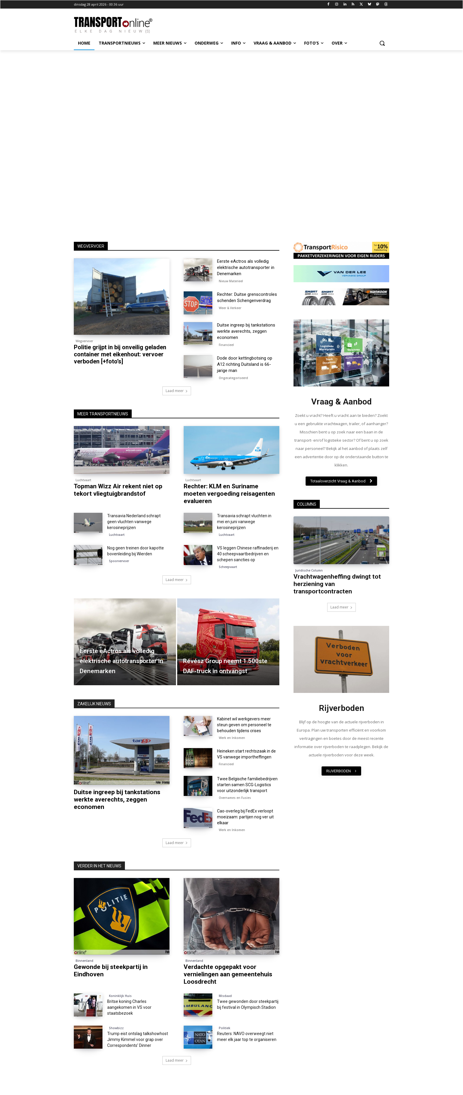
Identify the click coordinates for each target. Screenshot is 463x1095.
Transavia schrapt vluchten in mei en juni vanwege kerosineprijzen (244, 521)
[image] (341, 352)
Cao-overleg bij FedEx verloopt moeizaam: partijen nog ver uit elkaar (245, 817)
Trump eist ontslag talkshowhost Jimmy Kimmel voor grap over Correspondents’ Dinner (137, 1039)
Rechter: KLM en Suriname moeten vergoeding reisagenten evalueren (229, 494)
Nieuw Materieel (231, 281)
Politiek (224, 1028)
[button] (382, 43)
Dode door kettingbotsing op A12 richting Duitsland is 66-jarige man (244, 364)
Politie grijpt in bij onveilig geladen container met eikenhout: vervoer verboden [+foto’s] (120, 354)
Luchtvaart (83, 480)
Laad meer (177, 390)
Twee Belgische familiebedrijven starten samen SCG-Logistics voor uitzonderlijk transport (247, 784)
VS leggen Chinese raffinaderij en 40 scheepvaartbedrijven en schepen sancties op (247, 554)
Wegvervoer (84, 341)
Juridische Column (309, 570)
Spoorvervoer (119, 561)
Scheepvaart (228, 567)
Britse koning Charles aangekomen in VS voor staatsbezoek (129, 1007)
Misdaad (225, 996)
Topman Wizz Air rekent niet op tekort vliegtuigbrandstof (118, 490)
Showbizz (116, 1028)
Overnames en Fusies (235, 798)
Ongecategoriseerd (233, 378)
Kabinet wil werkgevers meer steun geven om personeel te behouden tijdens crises (244, 725)
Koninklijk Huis (120, 996)
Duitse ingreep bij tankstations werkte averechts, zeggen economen (246, 331)
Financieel (226, 345)
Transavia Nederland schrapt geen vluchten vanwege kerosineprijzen (134, 521)
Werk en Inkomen (232, 738)
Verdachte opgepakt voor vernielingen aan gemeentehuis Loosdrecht (228, 974)
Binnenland (84, 961)
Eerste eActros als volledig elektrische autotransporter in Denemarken (245, 267)
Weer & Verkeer (230, 308)
